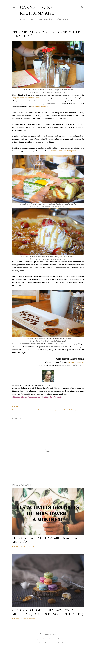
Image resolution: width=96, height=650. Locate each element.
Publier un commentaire (29, 546)
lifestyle (40, 410)
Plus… (66, 19)
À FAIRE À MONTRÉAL (51, 19)
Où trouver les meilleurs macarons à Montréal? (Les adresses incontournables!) (47, 612)
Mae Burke (58, 639)
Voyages (74, 410)
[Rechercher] (82, 6)
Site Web (70, 362)
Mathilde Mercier (49, 410)
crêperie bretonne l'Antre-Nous (25, 98)
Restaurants (66, 410)
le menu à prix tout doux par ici (63, 151)
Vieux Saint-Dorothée (40, 107)
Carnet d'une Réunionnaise (37, 10)
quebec (58, 410)
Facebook (80, 362)
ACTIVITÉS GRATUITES (30, 19)
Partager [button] (15, 406)
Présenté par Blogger (48, 634)
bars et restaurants (24, 410)
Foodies (34, 410)
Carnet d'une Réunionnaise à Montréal (48, 92)
